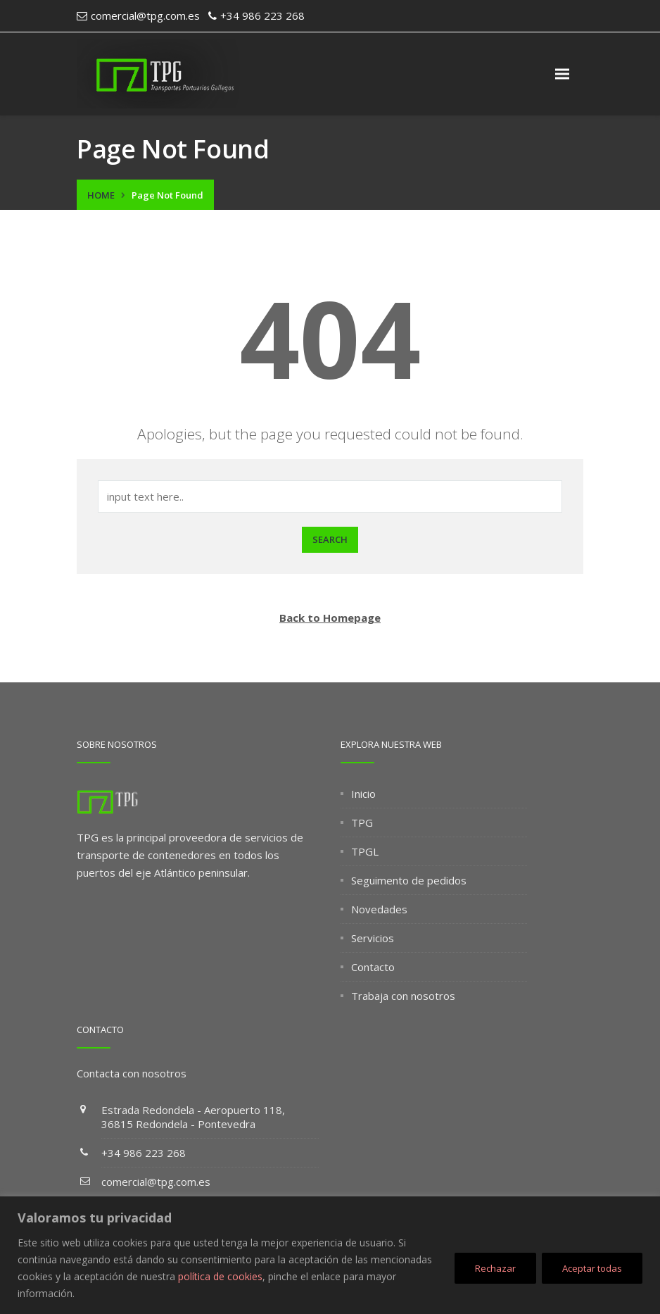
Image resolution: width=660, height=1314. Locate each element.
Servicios (372, 938)
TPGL (365, 851)
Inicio (363, 794)
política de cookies (220, 1276)
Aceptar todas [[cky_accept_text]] (592, 1268)
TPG (362, 822)
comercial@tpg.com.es (155, 1182)
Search (330, 539)
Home (101, 195)
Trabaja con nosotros (403, 996)
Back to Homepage (330, 618)
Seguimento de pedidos (409, 880)
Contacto (373, 967)
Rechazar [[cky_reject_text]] (495, 1268)
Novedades (379, 909)
